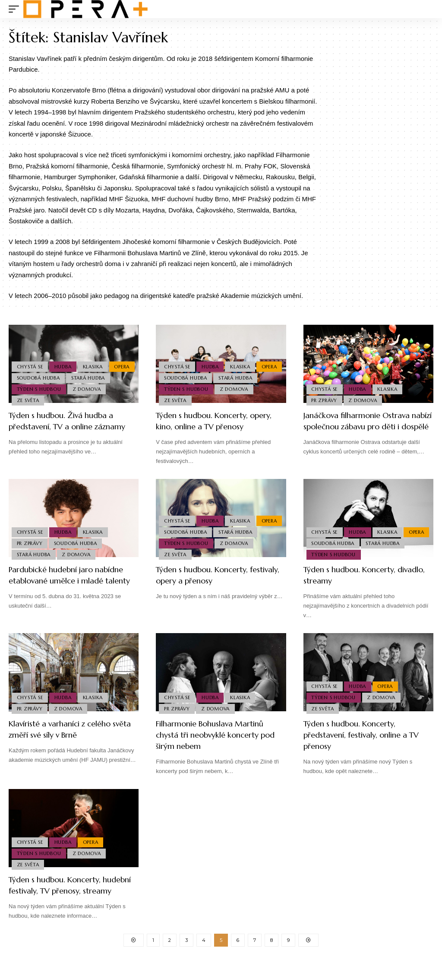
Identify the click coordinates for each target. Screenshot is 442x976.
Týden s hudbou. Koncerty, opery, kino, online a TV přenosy (219, 421)
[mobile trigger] (16, 9)
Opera (25, 374)
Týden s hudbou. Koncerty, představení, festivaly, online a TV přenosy (362, 738)
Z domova (31, 399)
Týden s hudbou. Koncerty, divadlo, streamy (355, 577)
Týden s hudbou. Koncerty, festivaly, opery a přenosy (208, 577)
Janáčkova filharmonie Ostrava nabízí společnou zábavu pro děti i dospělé (362, 426)
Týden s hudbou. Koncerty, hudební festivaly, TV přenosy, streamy (67, 894)
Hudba (65, 361)
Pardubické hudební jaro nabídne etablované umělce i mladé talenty (73, 582)
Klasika (96, 361)
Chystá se (30, 361)
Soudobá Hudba (66, 374)
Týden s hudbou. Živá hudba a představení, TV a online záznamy (67, 426)
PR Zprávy (325, 399)
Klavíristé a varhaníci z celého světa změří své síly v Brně (67, 733)
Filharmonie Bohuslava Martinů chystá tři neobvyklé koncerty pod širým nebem (217, 738)
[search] (426, 9)
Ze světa (70, 399)
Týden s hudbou (86, 387)
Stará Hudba (34, 387)
